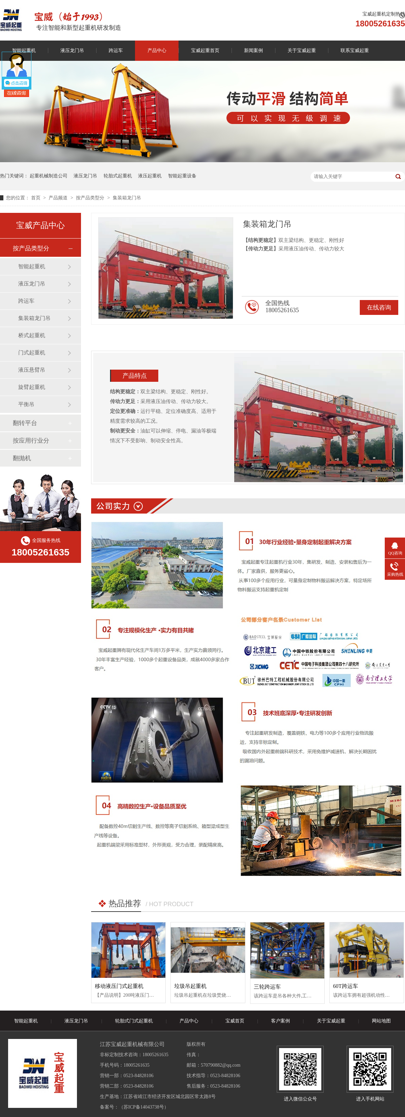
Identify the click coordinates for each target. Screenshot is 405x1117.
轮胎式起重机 (118, 175)
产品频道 (59, 197)
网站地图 (381, 1020)
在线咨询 (379, 307)
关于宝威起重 (302, 50)
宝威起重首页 (205, 50)
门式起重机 (31, 352)
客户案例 (280, 1020)
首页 (36, 197)
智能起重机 (31, 266)
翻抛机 (22, 458)
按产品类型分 (91, 197)
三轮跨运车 (267, 987)
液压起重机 (150, 175)
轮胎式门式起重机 (134, 1020)
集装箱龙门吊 (127, 197)
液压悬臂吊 (31, 370)
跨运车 (116, 50)
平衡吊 (26, 404)
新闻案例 (253, 50)
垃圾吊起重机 (190, 986)
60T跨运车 (345, 986)
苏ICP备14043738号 (144, 1107)
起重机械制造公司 (49, 175)
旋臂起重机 (31, 387)
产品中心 (156, 50)
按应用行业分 (31, 440)
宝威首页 (234, 1020)
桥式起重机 (31, 335)
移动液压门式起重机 (119, 986)
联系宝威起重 (355, 50)
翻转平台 (25, 423)
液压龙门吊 (72, 50)
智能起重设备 (182, 175)
